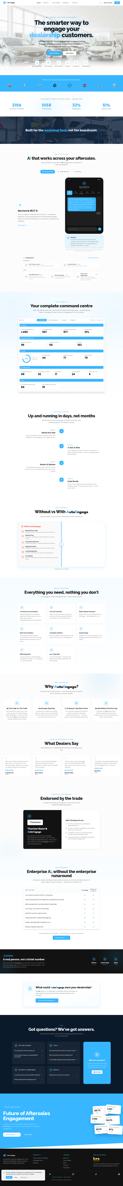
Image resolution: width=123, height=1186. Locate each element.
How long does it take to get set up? (28, 1050)
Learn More (69, 53)
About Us (66, 1158)
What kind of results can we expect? (63, 1076)
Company (66, 3)
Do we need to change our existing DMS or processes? (28, 1056)
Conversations (53, 320)
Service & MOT (47, 171)
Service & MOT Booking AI (40, 1158)
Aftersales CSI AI (38, 1160)
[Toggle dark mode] (100, 2)
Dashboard (42, 320)
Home (39, 3)
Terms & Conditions (57, 1177)
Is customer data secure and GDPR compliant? (28, 1076)
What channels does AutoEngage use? (28, 1080)
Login (117, 3)
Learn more (22, 225)
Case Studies (56, 3)
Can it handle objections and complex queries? (63, 1060)
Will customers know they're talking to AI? (63, 1055)
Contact (74, 3)
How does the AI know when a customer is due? (63, 1051)
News (64, 1163)
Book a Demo (108, 3)
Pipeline (72, 320)
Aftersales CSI (63, 171)
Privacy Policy (67, 1177)
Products (46, 3)
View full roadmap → (94, 258)
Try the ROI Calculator (47, 1001)
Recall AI (77, 171)
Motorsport (66, 1167)
